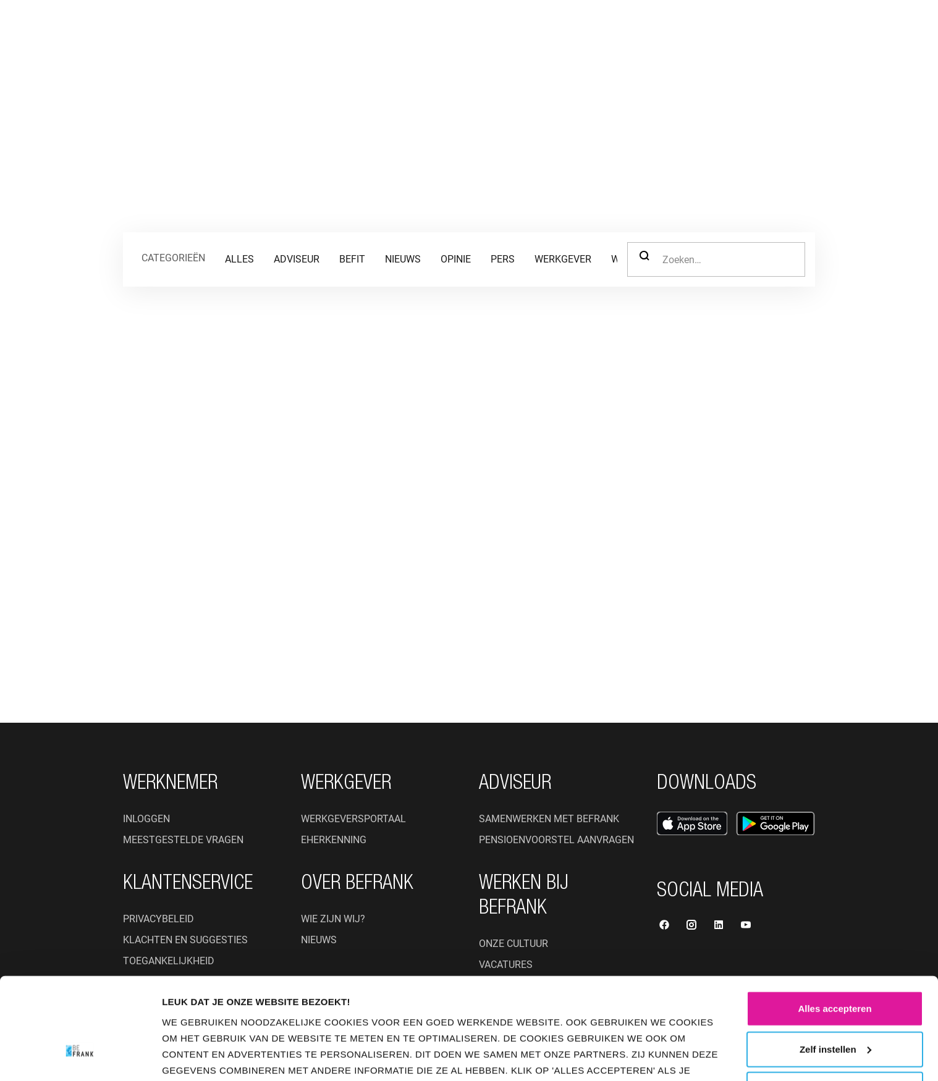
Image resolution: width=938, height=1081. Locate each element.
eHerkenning (333, 840)
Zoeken (644, 256)
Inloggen (146, 819)
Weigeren (834, 1008)
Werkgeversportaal (353, 819)
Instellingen (196, 1056)
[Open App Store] (692, 823)
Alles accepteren (834, 927)
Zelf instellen (835, 968)
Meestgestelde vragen (183, 840)
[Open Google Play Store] (775, 823)
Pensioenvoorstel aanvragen (556, 840)
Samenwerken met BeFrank (549, 819)
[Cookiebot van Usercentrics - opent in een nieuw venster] (80, 1057)
